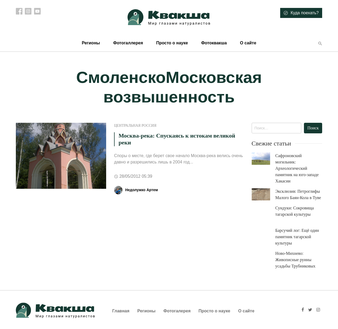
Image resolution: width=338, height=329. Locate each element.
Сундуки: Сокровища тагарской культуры (294, 211)
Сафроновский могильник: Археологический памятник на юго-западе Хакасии (297, 168)
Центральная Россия (135, 126)
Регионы (91, 43)
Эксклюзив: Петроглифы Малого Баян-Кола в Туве (298, 194)
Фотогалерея (177, 311)
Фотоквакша (214, 43)
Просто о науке (172, 43)
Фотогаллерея (128, 43)
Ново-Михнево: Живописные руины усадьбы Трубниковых (295, 259)
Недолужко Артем (141, 190)
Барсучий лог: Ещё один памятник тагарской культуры (297, 236)
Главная (120, 311)
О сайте (248, 43)
